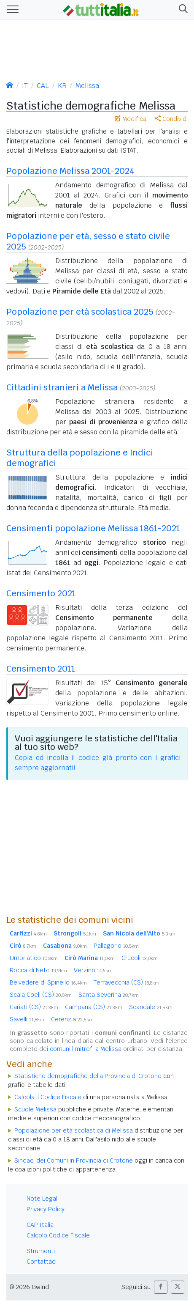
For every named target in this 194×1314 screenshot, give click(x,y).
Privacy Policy (46, 1209)
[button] (181, 10)
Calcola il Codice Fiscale (47, 1097)
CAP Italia (40, 1225)
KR (62, 85)
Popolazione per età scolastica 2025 (80, 311)
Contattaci (42, 1261)
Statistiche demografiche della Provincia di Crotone (88, 1076)
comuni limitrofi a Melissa (85, 1049)
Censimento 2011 (40, 668)
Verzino (93, 970)
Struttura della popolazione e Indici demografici (79, 458)
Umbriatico (34, 958)
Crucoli (139, 958)
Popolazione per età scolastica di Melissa (73, 1130)
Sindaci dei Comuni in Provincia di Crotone (73, 1160)
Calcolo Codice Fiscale (58, 1235)
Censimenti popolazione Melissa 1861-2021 (93, 528)
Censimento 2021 (41, 593)
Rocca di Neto (38, 970)
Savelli (27, 1019)
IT (25, 85)
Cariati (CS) (34, 1007)
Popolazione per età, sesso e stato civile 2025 (88, 241)
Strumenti (41, 1251)
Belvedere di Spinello (48, 982)
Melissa (87, 85)
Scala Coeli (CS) (41, 995)
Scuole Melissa (35, 1109)
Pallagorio (116, 945)
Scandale (150, 1007)
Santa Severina (108, 995)
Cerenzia (72, 1019)
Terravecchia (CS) (126, 982)
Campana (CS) (93, 1007)
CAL (43, 85)
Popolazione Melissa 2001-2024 (70, 170)
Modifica (130, 119)
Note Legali (43, 1198)
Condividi (171, 119)
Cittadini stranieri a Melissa (62, 387)
